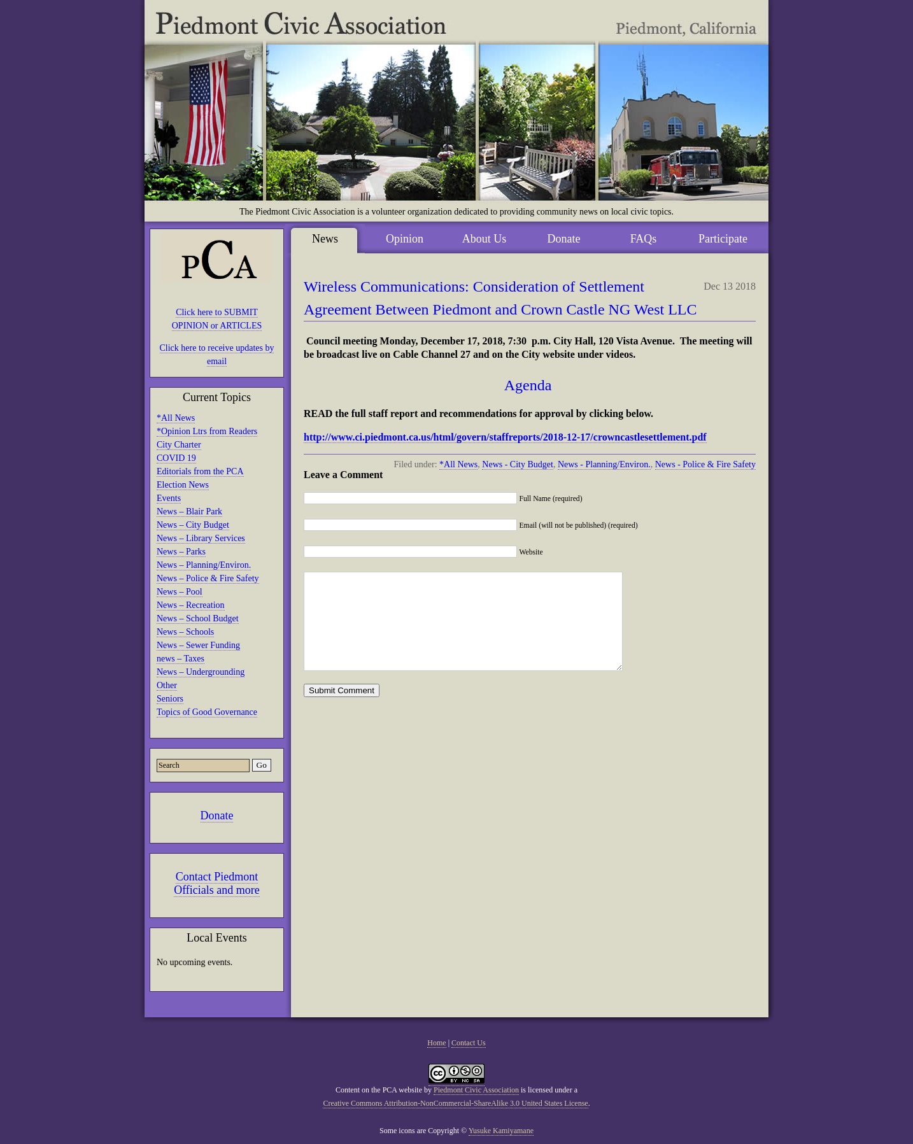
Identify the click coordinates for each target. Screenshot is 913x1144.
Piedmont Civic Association (476, 1089)
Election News (183, 485)
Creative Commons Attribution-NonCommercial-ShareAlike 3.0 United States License (455, 1103)
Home (436, 1042)
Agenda (530, 385)
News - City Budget (517, 464)
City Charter (179, 444)
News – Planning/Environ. (204, 565)
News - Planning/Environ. (604, 464)
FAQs (643, 238)
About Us (484, 238)
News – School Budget (198, 618)
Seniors (170, 698)
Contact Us (468, 1042)
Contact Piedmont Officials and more (217, 883)
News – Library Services (201, 538)
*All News (176, 418)
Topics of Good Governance (207, 712)
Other (167, 685)
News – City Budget (193, 525)
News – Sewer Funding (198, 645)
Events (169, 498)
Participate (722, 238)
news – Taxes (180, 658)
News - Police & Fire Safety (705, 464)
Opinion (404, 238)
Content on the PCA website (379, 1089)
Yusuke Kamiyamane (501, 1130)
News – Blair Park (189, 511)
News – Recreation (191, 605)
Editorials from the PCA (200, 471)
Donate (217, 815)
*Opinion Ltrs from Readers (207, 431)
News (325, 238)
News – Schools (185, 632)
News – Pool (179, 592)
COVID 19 (176, 458)
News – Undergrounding (200, 672)
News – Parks (181, 551)
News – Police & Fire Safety (208, 578)
